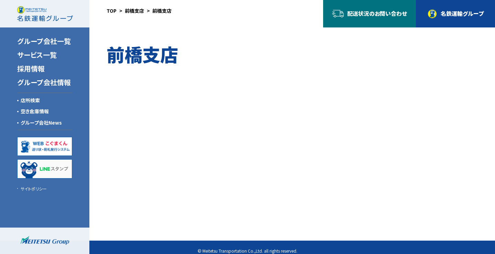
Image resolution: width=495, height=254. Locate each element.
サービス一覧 (37, 55)
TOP (112, 10)
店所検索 (30, 100)
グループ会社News (41, 122)
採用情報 (31, 68)
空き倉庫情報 (35, 111)
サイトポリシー (34, 189)
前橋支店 (134, 10)
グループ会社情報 (44, 82)
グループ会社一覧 (44, 41)
